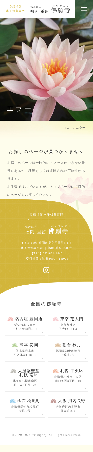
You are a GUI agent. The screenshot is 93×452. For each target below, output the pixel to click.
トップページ (60, 186)
